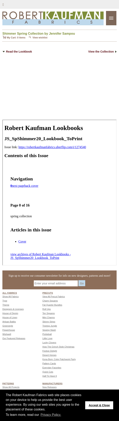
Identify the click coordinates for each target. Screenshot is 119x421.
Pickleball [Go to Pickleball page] (47, 334)
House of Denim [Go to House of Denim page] (10, 313)
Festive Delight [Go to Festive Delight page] (49, 351)
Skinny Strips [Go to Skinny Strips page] (48, 321)
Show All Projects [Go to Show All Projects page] (10, 387)
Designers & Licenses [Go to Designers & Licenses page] (13, 309)
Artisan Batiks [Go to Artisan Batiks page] (9, 321)
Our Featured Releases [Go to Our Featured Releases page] (13, 338)
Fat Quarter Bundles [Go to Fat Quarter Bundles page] (52, 305)
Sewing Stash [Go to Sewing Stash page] (49, 330)
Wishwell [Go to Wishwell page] (6, 334)
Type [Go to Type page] (4, 301)
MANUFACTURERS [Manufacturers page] (52, 383)
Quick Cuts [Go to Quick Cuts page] (47, 372)
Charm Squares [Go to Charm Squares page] (50, 301)
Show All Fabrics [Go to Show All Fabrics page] (10, 296)
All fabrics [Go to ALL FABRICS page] (9, 293)
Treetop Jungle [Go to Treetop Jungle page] (49, 326)
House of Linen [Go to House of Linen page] (9, 317)
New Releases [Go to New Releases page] (49, 387)
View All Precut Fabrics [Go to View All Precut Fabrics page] (53, 296)
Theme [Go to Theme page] (5, 305)
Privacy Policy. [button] (51, 414)
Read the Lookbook (17, 52)
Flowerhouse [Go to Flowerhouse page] (8, 330)
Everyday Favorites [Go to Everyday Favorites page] (51, 367)
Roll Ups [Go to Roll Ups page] (46, 309)
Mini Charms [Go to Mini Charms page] (48, 317)
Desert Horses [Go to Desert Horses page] (49, 355)
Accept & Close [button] (99, 405)
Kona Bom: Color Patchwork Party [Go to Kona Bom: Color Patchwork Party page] (59, 359)
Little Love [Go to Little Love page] (47, 338)
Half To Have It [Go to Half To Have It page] (49, 376)
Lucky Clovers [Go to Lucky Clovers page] (49, 342)
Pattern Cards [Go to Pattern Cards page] (49, 363)
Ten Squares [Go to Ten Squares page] (48, 313)
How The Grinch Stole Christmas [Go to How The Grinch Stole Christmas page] (58, 347)
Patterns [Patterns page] (8, 383)
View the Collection (102, 52)
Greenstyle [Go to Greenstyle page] (7, 326)
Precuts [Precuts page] (47, 293)
